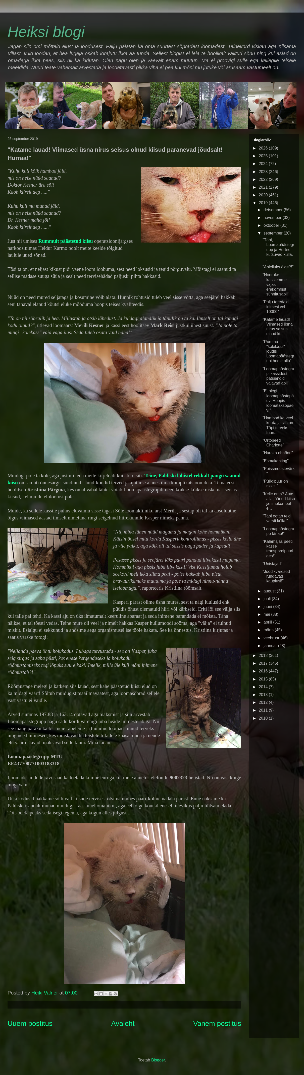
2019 (264, 203)
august (270, 591)
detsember (274, 210)
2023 (264, 172)
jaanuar (271, 646)
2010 (264, 718)
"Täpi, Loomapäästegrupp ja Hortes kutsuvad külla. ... (278, 249)
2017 (264, 663)
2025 (264, 156)
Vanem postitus (217, 1023)
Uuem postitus (30, 1023)
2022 (264, 179)
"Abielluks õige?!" (278, 267)
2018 (264, 655)
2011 (264, 710)
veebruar (272, 638)
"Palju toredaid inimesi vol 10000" (276, 307)
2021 (264, 187)
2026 (264, 148)
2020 (264, 195)
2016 (264, 671)
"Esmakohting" (276, 461)
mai (267, 614)
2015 (264, 679)
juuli (268, 599)
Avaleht (123, 1023)
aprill (268, 622)
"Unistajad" (272, 564)
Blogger (158, 1060)
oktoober (272, 225)
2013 (264, 695)
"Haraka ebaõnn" (278, 453)
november (273, 217)
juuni (268, 606)
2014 (264, 687)
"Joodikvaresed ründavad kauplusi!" (276, 576)
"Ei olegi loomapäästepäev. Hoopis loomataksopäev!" (278, 400)
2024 (264, 164)
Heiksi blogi (46, 31)
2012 (264, 702)
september (274, 233)
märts (269, 630)
